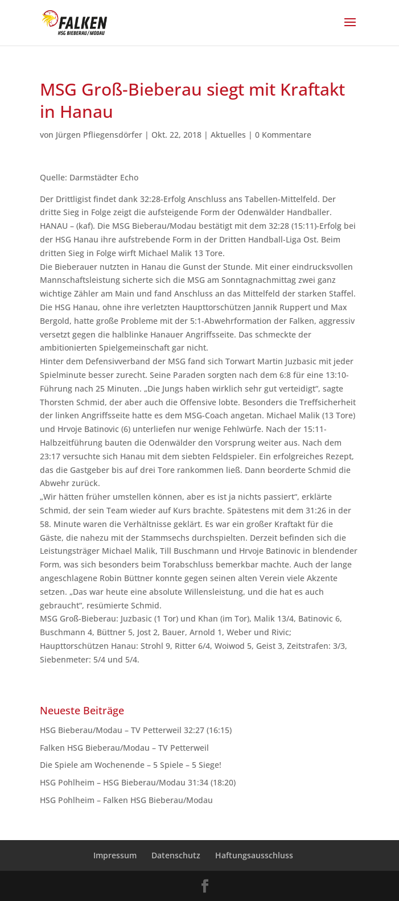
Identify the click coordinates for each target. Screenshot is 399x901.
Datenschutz (175, 855)
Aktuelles (228, 134)
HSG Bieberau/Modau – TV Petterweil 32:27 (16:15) (136, 730)
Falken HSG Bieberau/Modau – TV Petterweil (124, 747)
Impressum (115, 855)
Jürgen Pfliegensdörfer (99, 134)
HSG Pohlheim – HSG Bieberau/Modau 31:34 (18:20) (138, 782)
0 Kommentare (283, 134)
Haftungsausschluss (254, 855)
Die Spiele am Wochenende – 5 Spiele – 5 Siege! (130, 764)
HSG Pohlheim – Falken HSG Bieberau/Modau (126, 800)
